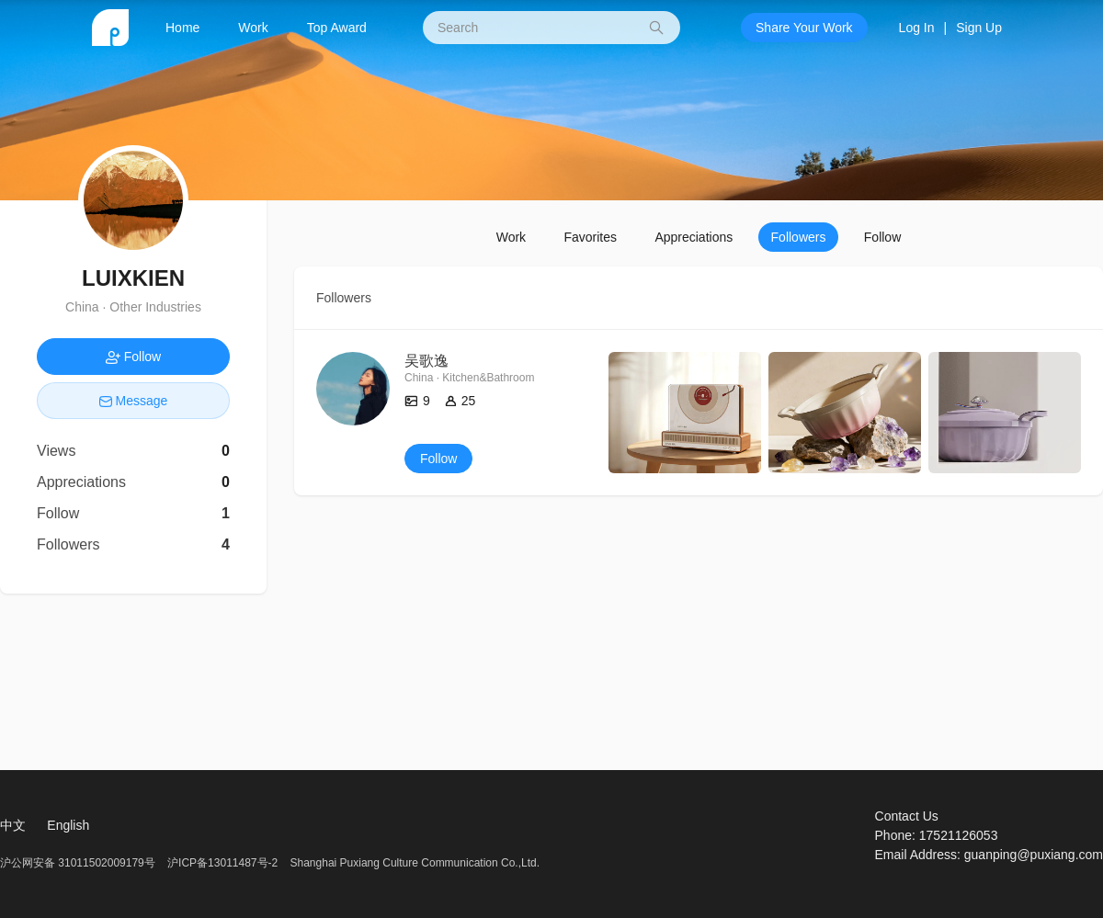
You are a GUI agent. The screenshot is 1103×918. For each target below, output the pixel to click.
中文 (13, 825)
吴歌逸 (426, 360)
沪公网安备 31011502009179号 (79, 862)
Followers (798, 237)
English (68, 825)
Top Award (337, 27)
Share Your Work (804, 27)
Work (252, 27)
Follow (882, 237)
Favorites (590, 237)
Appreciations (693, 237)
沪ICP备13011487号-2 (222, 862)
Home (182, 27)
